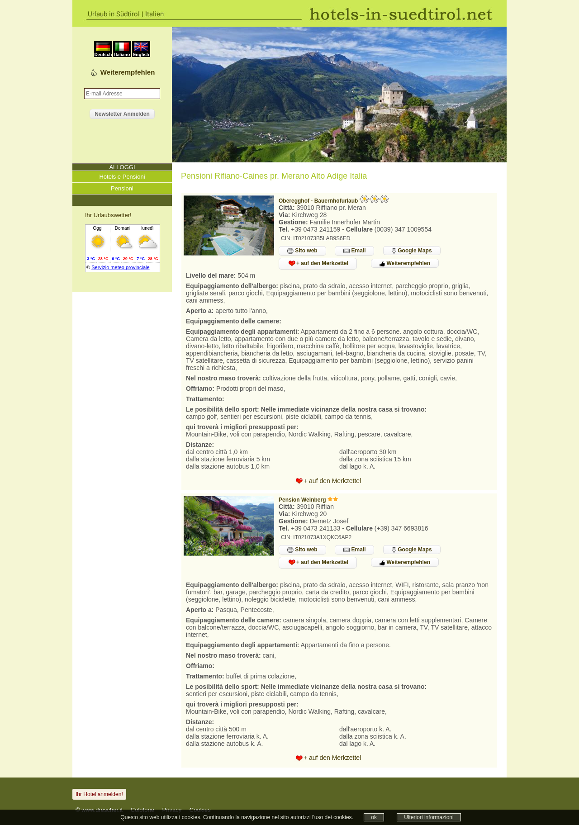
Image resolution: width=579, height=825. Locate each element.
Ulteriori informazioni (428, 817)
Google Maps (412, 250)
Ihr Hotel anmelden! (99, 794)
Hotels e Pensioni (122, 176)
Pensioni (122, 188)
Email (354, 250)
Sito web (302, 250)
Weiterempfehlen (127, 72)
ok (374, 817)
